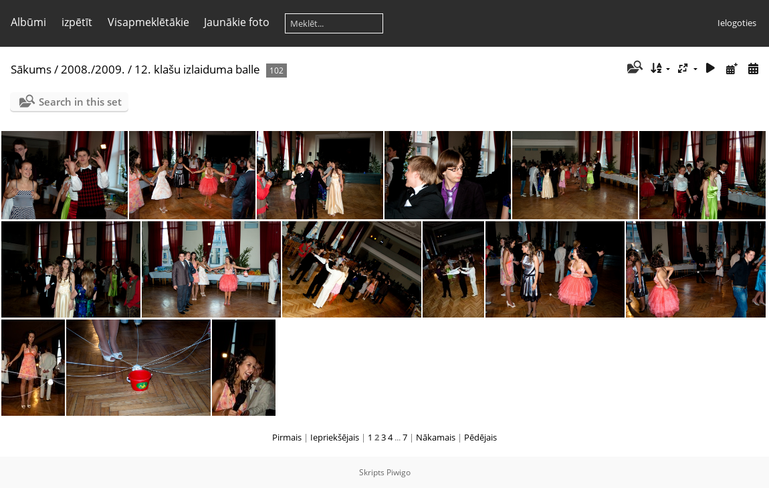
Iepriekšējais (334, 437)
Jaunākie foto (236, 22)
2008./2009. (93, 69)
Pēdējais (480, 437)
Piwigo (399, 472)
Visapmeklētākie (148, 22)
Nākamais (435, 437)
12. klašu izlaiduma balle (197, 69)
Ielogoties (737, 23)
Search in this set (80, 101)
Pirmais (287, 437)
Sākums (31, 69)
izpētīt (77, 22)
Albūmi (28, 22)
